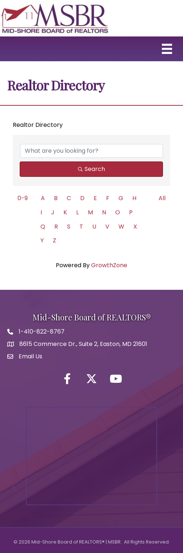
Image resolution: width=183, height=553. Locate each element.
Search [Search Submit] (91, 169)
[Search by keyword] (91, 151)
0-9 (22, 198)
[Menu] (167, 49)
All (162, 198)
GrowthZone (109, 265)
